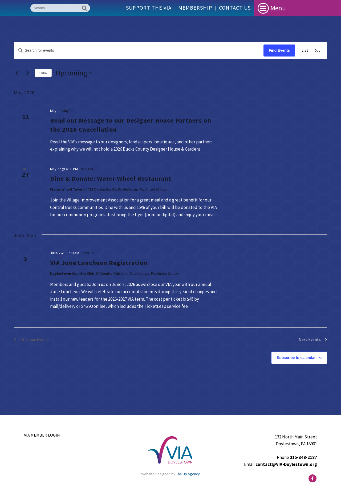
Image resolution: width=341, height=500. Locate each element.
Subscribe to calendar (296, 358)
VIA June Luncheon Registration (99, 263)
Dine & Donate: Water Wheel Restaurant (110, 178)
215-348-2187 (303, 457)
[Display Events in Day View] (317, 50)
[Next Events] (27, 73)
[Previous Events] (17, 73)
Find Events (279, 50)
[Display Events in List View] (305, 50)
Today (43, 73)
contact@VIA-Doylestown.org (286, 464)
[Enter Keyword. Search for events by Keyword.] (138, 50)
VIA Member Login (42, 435)
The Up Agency (188, 473)
